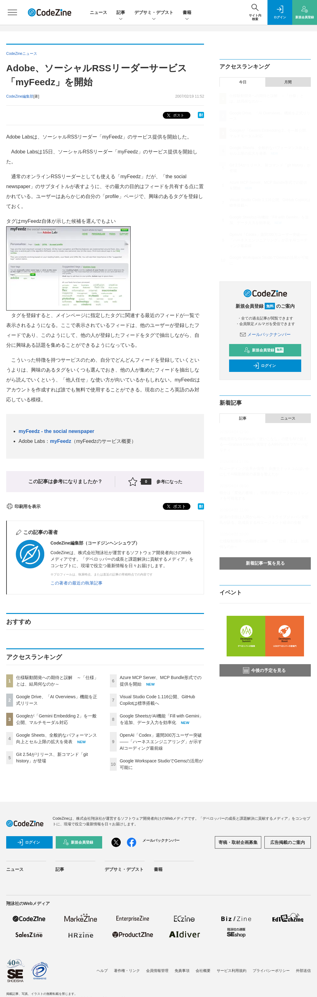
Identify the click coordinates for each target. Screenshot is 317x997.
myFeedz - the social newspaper (56, 431)
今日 (242, 82)
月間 (288, 82)
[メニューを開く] (12, 12)
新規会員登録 (264, 350)
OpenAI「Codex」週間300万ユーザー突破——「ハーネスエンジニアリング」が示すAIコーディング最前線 (161, 742)
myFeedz (60, 441)
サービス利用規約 (231, 970)
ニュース (98, 12)
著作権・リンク (127, 970)
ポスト (175, 115)
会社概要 (203, 970)
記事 (120, 13)
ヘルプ (102, 970)
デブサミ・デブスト (153, 13)
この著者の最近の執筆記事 (76, 582)
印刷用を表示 (23, 506)
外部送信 (303, 970)
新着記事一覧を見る (265, 563)
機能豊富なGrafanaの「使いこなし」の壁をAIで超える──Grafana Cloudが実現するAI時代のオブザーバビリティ (263, 444)
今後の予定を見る (264, 670)
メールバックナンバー (265, 334)
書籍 (187, 13)
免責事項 (182, 970)
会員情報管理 (157, 970)
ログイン (264, 366)
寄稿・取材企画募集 (238, 842)
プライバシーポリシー (271, 970)
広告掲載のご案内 (287, 842)
